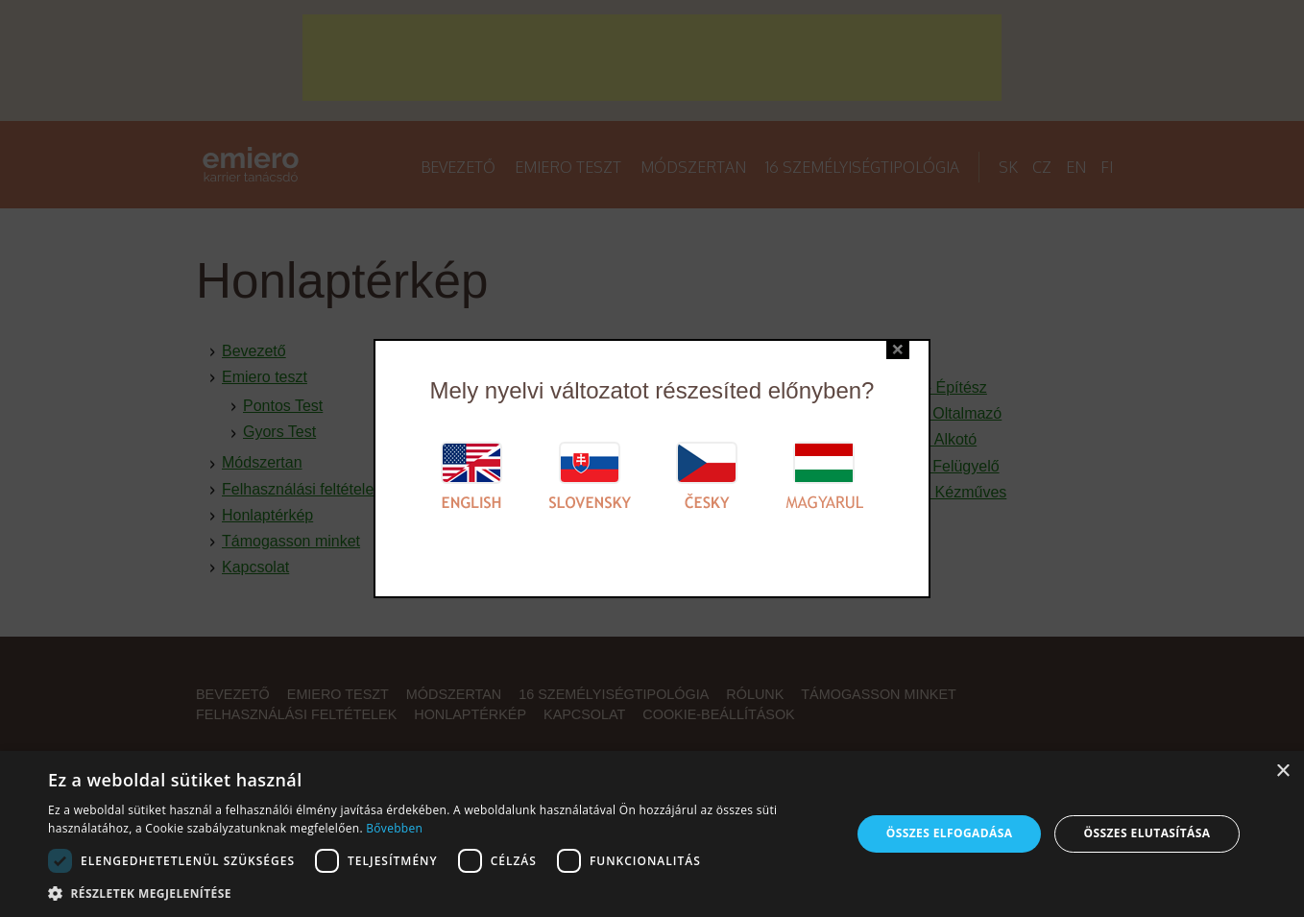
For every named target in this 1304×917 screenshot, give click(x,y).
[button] (437, 893)
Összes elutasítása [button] (1147, 833)
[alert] (652, 834)
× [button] (1282, 771)
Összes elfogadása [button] (949, 833)
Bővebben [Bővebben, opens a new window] (394, 828)
